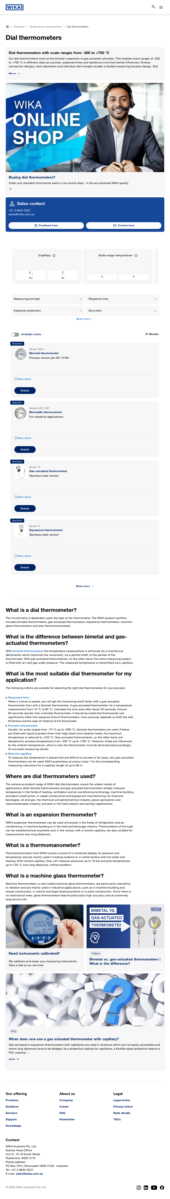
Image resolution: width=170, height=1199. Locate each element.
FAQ (13, 1031)
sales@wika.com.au (21, 214)
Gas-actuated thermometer (48, 471)
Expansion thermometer (46, 530)
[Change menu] (161, 7)
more (14, 1059)
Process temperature (23, 725)
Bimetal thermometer (44, 353)
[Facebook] (162, 1188)
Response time (18, 697)
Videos (96, 953)
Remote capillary (20, 754)
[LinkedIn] (146, 1188)
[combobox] (47, 299)
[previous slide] (154, 266)
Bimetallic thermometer (45, 412)
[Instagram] (139, 1188)
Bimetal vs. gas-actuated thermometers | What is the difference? (124, 961)
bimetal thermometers (27, 651)
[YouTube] (154, 1188)
